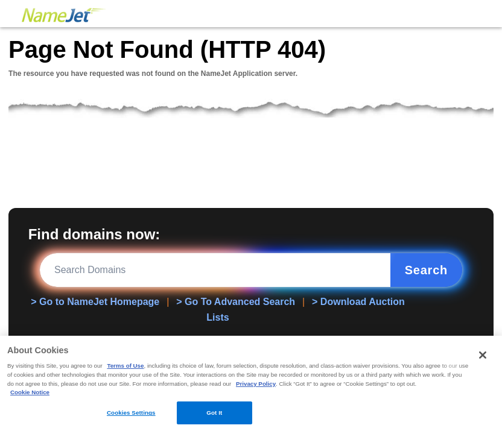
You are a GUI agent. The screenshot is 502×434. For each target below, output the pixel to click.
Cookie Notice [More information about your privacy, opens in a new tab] (29, 392)
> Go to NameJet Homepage (95, 302)
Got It (214, 412)
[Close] (482, 355)
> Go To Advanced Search (235, 302)
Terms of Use (125, 365)
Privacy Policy (256, 383)
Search (426, 270)
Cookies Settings (131, 412)
